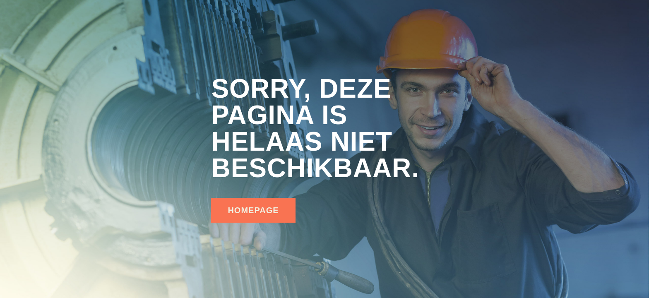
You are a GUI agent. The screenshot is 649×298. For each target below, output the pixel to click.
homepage (253, 210)
